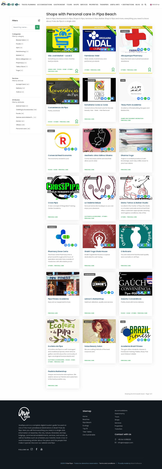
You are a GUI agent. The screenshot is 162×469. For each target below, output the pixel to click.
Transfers (118, 429)
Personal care (53, 71)
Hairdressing (89, 274)
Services (118, 423)
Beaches (86, 419)
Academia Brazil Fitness (132, 346)
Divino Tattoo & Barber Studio (134, 202)
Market (51, 31)
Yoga (123, 131)
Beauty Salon (90, 80)
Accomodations (121, 410)
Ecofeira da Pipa (55, 346)
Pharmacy (88, 31)
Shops (117, 420)
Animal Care (52, 69)
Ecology (86, 425)
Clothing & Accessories (92, 216)
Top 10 (85, 428)
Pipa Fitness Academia (58, 299)
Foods (59, 69)
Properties (119, 426)
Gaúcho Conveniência (131, 299)
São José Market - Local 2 (60, 55)
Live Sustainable (89, 435)
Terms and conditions (107, 463)
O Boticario (126, 251)
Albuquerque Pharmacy (131, 55)
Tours (117, 417)
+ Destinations (127, 4)
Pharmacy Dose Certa (58, 251)
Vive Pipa (69, 463)
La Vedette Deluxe (92, 202)
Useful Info (115, 4)
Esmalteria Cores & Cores (96, 105)
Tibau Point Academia (131, 105)
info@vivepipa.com (124, 443)
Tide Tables (87, 432)
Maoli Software (136, 463)
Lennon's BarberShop (94, 299)
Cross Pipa (53, 202)
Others (70, 69)
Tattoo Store (126, 178)
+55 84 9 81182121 (123, 439)
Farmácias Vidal (91, 55)
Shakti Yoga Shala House (95, 251)
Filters (15, 15)
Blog (138, 4)
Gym (122, 80)
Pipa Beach (87, 422)
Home (65, 69)
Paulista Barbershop (57, 371)
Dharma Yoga (127, 155)
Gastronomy (120, 413)
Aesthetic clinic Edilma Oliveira (98, 155)
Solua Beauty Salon (93, 346)
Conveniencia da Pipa (58, 107)
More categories (91, 178)
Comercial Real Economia (60, 155)
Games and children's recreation (132, 118)
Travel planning (29, 4)
